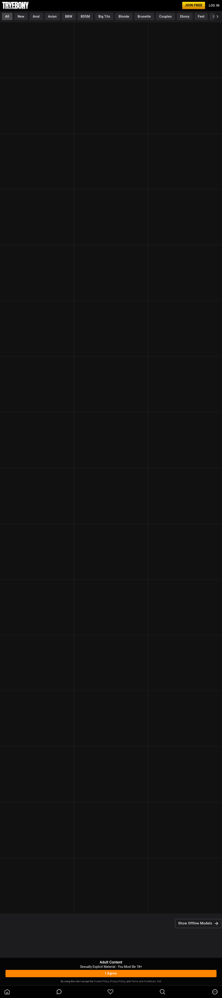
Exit (159, 981)
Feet (201, 16)
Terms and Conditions (143, 981)
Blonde (124, 16)
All (7, 16)
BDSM (85, 16)
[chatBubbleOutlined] (59, 991)
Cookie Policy (101, 981)
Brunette (144, 16)
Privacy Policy (117, 981)
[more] (215, 992)
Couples (165, 16)
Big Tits (104, 16)
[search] (162, 992)
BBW (68, 16)
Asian (52, 16)
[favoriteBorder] (110, 991)
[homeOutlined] (7, 992)
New (21, 16)
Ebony (185, 16)
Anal (36, 16)
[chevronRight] (217, 16)
